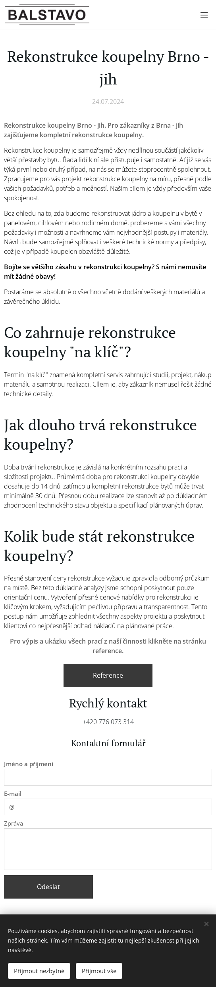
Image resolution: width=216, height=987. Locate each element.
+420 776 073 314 (108, 721)
